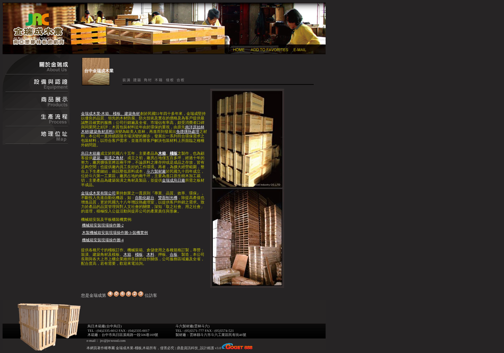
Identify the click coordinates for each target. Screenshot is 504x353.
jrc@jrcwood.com (112, 340)
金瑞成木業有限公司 (98, 193)
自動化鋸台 (144, 197)
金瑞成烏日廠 (173, 180)
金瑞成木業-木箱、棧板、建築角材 (110, 113)
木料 (150, 254)
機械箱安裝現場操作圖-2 (103, 225)
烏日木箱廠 (90, 153)
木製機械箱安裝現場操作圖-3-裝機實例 (115, 232)
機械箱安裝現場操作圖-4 (103, 240)
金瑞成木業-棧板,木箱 (132, 348)
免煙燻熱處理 (187, 131)
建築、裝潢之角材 (108, 158)
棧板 (173, 153)
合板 (173, 254)
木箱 (162, 153)
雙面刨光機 (167, 197)
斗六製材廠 (156, 171)
